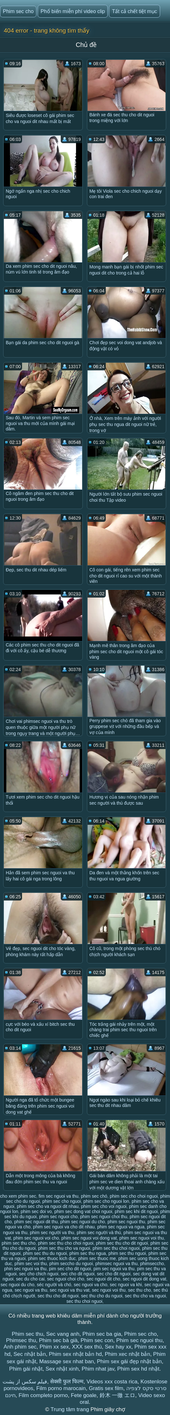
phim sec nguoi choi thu (103, 1216)
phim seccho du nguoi (71, 1263)
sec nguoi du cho (18, 1284)
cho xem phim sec (18, 1196)
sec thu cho (139, 1290)
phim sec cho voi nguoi (104, 1206)
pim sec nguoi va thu (113, 1268)
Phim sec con (97, 1340)
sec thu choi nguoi (84, 1301)
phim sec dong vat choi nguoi (83, 1211)
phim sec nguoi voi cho (36, 1238)
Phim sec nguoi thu (139, 1340)
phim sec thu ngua (87, 1253)
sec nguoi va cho (90, 1284)
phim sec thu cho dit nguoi (122, 1243)
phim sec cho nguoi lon (106, 1201)
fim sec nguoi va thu (59, 1196)
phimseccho (152, 1263)
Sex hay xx (118, 1347)
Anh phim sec (20, 1347)
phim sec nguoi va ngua (120, 1226)
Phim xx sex (54, 1347)
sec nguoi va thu (31, 1290)
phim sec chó (94, 1196)
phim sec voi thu (30, 1263)
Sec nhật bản (29, 1354)
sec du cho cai (30, 1278)
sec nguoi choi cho (65, 1278)
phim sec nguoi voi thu (141, 1238)
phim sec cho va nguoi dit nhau (48, 1206)
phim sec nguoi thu (126, 1221)
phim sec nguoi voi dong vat (89, 1238)
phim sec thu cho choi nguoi (66, 1243)
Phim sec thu (27, 1334)
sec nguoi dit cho (103, 1278)
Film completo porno (43, 1395)
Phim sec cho (18, 11)
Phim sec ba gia (101, 1334)
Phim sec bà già (58, 1340)
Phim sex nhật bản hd (75, 1354)
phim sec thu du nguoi (45, 1253)
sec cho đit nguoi (113, 1273)
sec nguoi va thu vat (69, 1290)
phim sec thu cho (18, 1243)
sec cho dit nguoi (78, 1273)
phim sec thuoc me (97, 1258)
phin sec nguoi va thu (25, 1268)
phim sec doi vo (36, 1211)
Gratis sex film (106, 1388)
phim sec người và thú (99, 1232)
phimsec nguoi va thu (116, 1263)
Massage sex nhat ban (66, 1361)
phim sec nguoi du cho (82, 1221)
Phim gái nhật (26, 1369)
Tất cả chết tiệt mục (134, 11)
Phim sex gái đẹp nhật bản (129, 1361)
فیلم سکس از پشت (25, 1382)
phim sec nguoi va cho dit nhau (64, 1226)
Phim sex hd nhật (138, 1369)
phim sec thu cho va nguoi (64, 1248)
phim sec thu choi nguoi (116, 1248)
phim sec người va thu (52, 1232)
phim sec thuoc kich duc (52, 1258)
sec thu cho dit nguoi (57, 1295)
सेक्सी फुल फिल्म (66, 1382)
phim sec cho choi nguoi (134, 1196)
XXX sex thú (87, 1347)
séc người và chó (54, 1284)
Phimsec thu (21, 1340)
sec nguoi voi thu (109, 1290)
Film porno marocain (61, 1388)
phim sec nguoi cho (58, 1216)
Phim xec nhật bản (127, 1354)
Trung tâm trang (70, 1409)
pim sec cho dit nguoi (70, 1268)
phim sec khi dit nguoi (136, 1211)
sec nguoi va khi (126, 1284)
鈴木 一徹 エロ (117, 1395)
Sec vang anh (63, 1334)
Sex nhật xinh (62, 1369)
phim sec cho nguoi (61, 1201)
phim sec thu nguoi (127, 1253)
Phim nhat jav (98, 1369)
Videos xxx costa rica (112, 1382)
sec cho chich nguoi (38, 1273)
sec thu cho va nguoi (145, 1295)
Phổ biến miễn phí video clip (73, 11)
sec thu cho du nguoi (101, 1295)
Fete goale (84, 1395)
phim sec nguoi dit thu (36, 1221)
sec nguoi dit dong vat (144, 1278)
